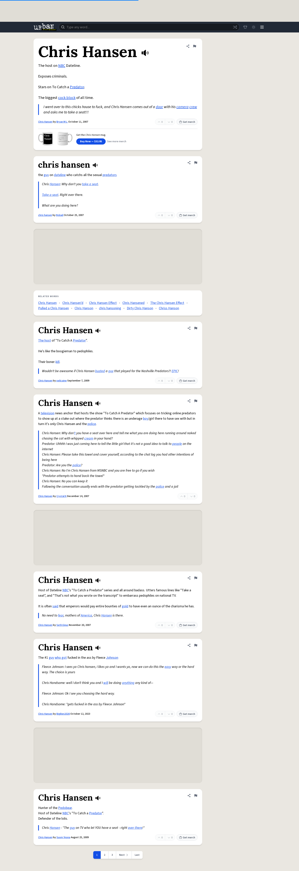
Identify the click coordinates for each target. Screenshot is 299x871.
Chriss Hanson (169, 308)
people (177, 443)
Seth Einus (62, 625)
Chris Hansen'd (72, 303)
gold (125, 606)
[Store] (245, 27)
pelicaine (61, 381)
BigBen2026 (63, 714)
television (47, 413)
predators (110, 175)
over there (135, 827)
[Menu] (262, 27)
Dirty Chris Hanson (140, 308)
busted (100, 371)
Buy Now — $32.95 (91, 141)
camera (182, 107)
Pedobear (65, 808)
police (92, 424)
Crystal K (61, 496)
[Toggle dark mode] (253, 27)
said (55, 606)
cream (88, 438)
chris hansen (45, 215)
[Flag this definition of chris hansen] (196, 163)
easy (168, 666)
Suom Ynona (63, 837)
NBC (61, 65)
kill (57, 362)
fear (60, 615)
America (86, 615)
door (159, 107)
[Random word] (235, 27)
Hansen (55, 184)
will (105, 682)
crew (193, 107)
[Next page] (124, 855)
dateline (60, 175)
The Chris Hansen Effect (167, 303)
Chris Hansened (133, 303)
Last (137, 855)
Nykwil (59, 215)
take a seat (90, 184)
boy (145, 418)
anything (128, 682)
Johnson (112, 657)
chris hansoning (110, 308)
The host (44, 340)
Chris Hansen (45, 122)
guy (46, 175)
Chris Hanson (84, 308)
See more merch (116, 141)
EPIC (175, 371)
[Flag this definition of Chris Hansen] (194, 46)
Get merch (187, 122)
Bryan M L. (62, 122)
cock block (67, 97)
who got (61, 657)
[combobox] (149, 27)
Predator (77, 87)
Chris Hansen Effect (103, 303)
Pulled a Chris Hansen (53, 308)
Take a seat (50, 194)
